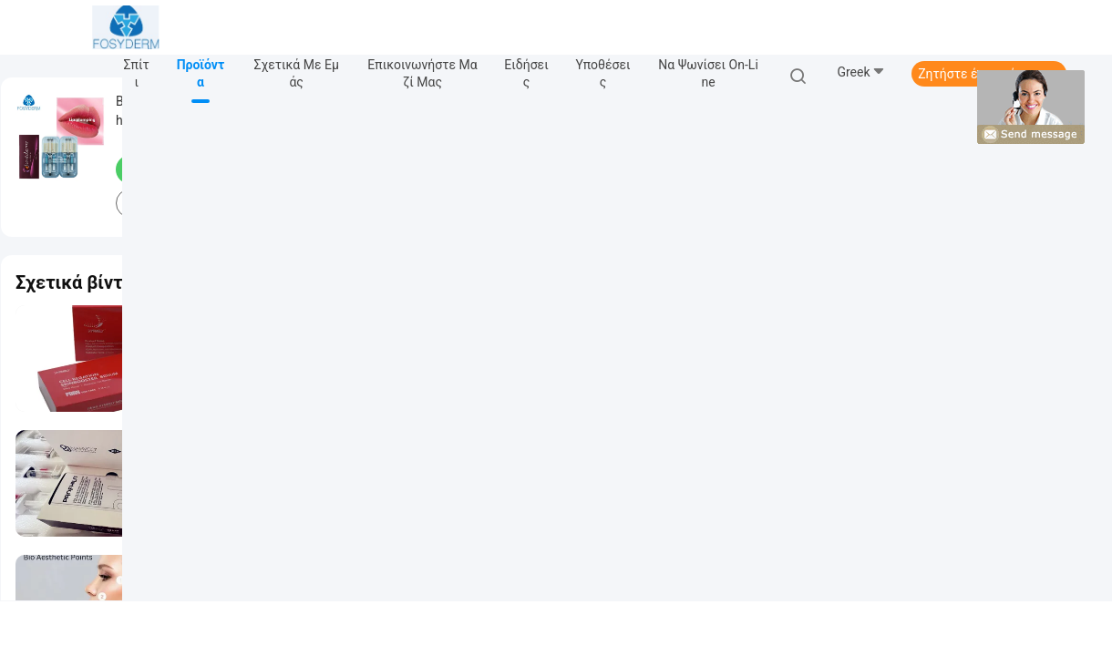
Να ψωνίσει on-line (708, 73)
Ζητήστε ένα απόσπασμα (989, 74)
